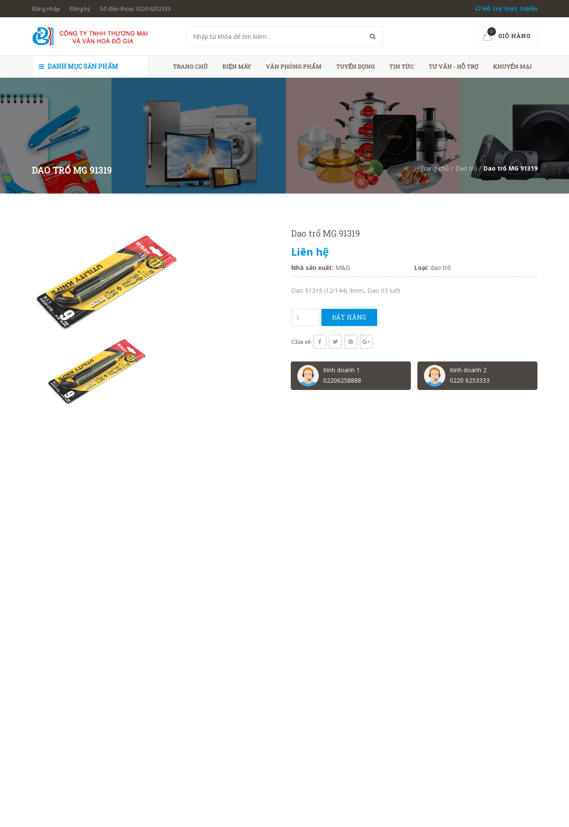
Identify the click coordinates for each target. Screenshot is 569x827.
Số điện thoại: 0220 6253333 (135, 9)
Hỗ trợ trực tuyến (506, 8)
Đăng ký (80, 9)
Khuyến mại (512, 66)
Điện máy (237, 66)
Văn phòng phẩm (293, 66)
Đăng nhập (46, 9)
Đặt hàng (349, 317)
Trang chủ (190, 66)
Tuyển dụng (355, 66)
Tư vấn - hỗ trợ (453, 66)
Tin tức (401, 66)
